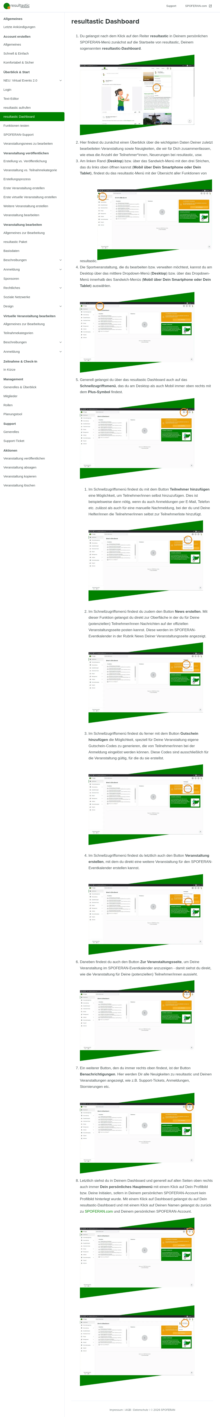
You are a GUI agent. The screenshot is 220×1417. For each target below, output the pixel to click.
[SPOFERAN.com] (199, 6)
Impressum (116, 1410)
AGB (128, 1410)
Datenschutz (140, 1410)
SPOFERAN (168, 1410)
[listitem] (32, 26)
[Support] (171, 6)
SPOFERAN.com (99, 1211)
